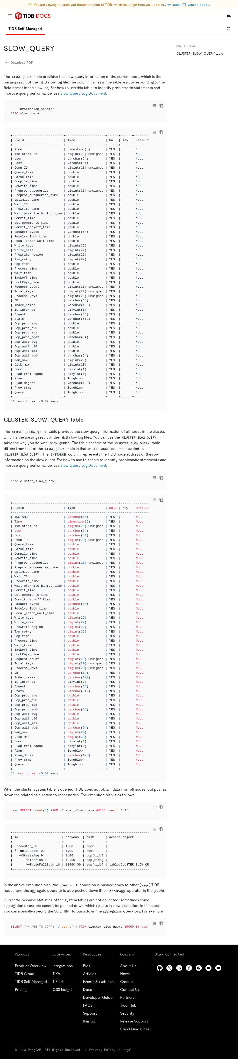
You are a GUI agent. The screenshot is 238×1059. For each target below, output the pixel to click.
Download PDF (19, 62)
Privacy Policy (102, 1005)
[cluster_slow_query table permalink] (87, 407)
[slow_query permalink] (58, 48)
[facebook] (189, 923)
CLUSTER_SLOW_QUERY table (199, 53)
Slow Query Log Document (83, 93)
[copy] (161, 105)
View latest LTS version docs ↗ (187, 5)
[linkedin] (179, 923)
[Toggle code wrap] (155, 105)
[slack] (199, 923)
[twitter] (169, 923)
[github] (160, 923)
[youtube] (218, 923)
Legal (127, 1005)
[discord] (208, 923)
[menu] (10, 15)
